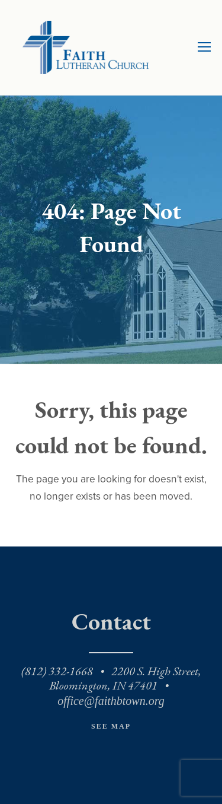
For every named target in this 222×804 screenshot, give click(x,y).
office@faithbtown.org (110, 700)
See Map (111, 726)
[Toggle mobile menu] (204, 47)
